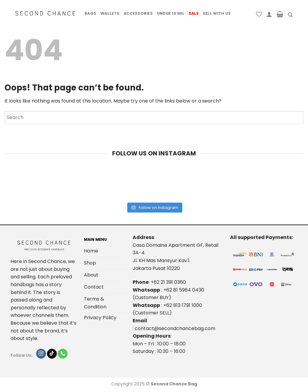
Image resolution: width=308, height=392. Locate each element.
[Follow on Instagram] (41, 354)
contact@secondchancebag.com (175, 328)
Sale (194, 13)
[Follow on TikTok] (52, 354)
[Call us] (63, 354)
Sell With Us (217, 13)
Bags (90, 13)
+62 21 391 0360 (168, 282)
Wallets (109, 13)
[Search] (290, 15)
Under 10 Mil (170, 13)
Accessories (138, 13)
